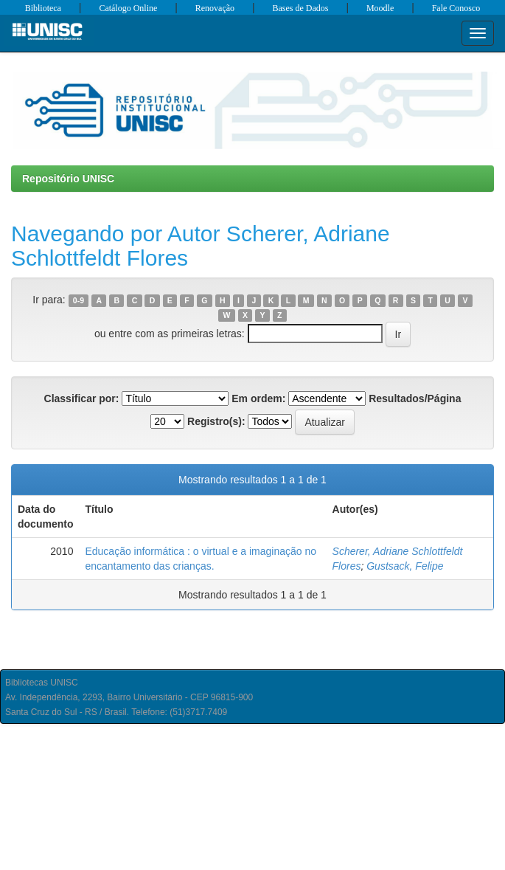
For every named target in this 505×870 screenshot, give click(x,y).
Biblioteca (43, 8)
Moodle (380, 8)
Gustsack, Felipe (404, 566)
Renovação (214, 8)
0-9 (78, 300)
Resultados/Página (415, 398)
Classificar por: (81, 398)
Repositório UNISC (68, 178)
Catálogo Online (128, 8)
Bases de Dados (301, 8)
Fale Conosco (456, 8)
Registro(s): (216, 421)
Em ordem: (258, 398)
